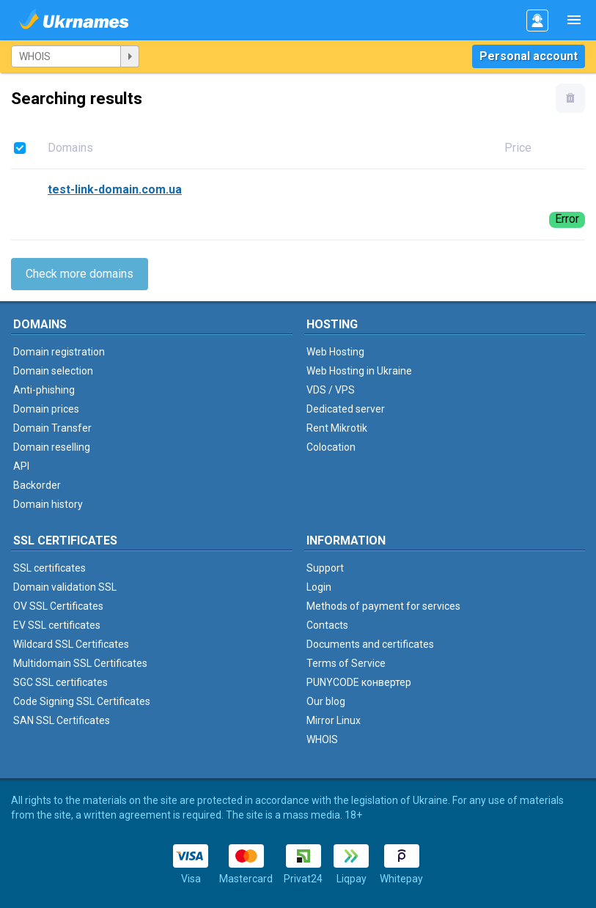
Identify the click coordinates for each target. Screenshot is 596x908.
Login (318, 587)
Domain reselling (51, 447)
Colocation (331, 447)
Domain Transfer (52, 428)
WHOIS (322, 739)
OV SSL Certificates (58, 606)
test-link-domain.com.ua (115, 189)
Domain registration (59, 352)
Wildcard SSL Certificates (71, 644)
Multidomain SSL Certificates (80, 663)
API (21, 466)
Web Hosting (335, 352)
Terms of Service (346, 663)
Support (325, 568)
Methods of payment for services (383, 606)
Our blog (325, 701)
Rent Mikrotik (336, 428)
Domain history (48, 504)
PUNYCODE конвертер (358, 682)
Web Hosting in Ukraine (359, 371)
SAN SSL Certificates (61, 720)
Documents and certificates (370, 644)
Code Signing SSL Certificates (81, 701)
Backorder (37, 485)
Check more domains (79, 274)
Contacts (327, 625)
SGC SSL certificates (60, 682)
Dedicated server (345, 409)
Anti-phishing (44, 390)
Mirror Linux (333, 720)
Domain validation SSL (65, 587)
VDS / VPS (330, 390)
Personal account (528, 56)
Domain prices (46, 409)
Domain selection (53, 371)
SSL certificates (49, 568)
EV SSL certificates (56, 625)
